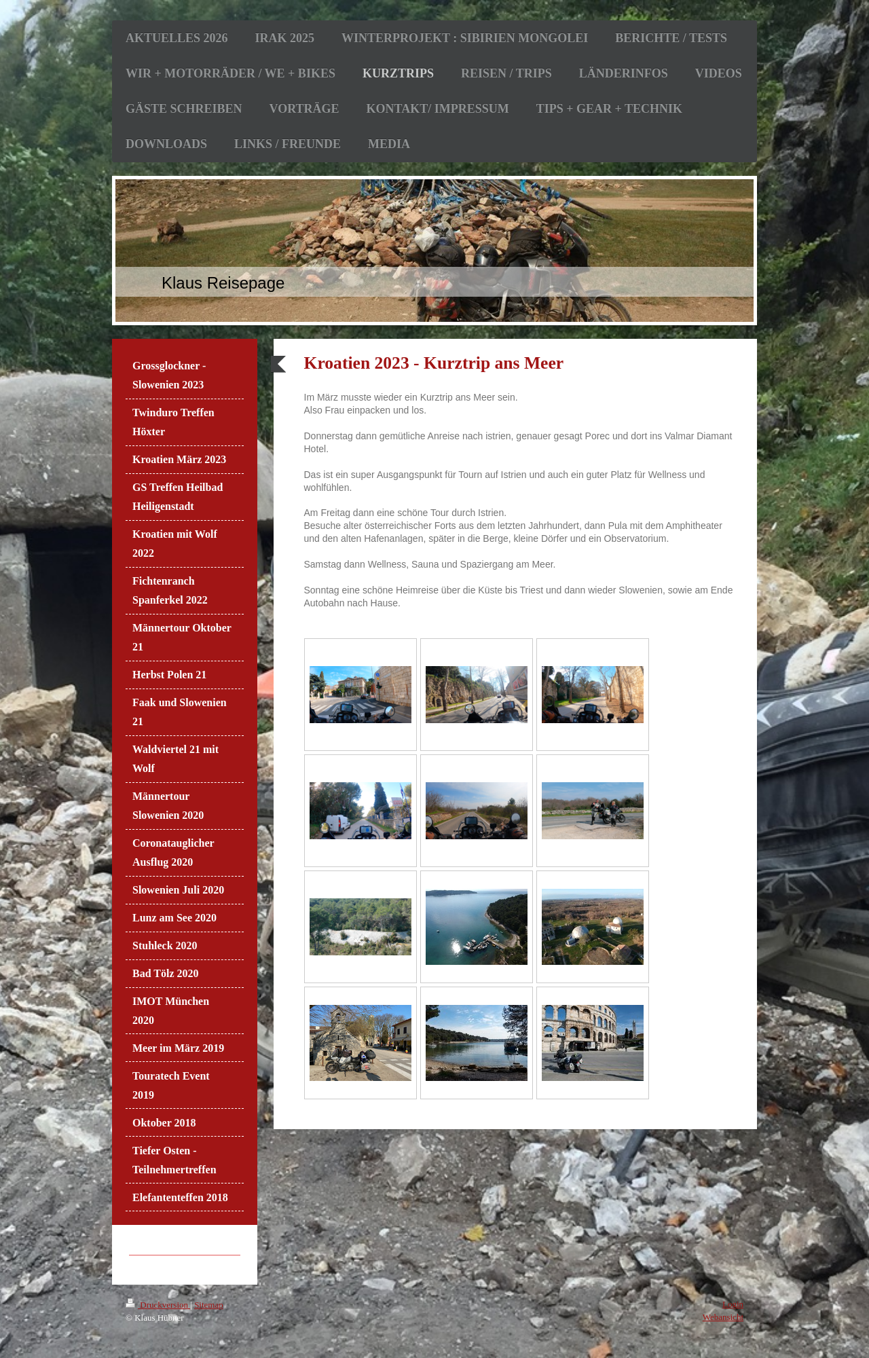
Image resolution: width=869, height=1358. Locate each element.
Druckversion (158, 1305)
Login (732, 1304)
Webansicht (723, 1317)
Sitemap (208, 1305)
